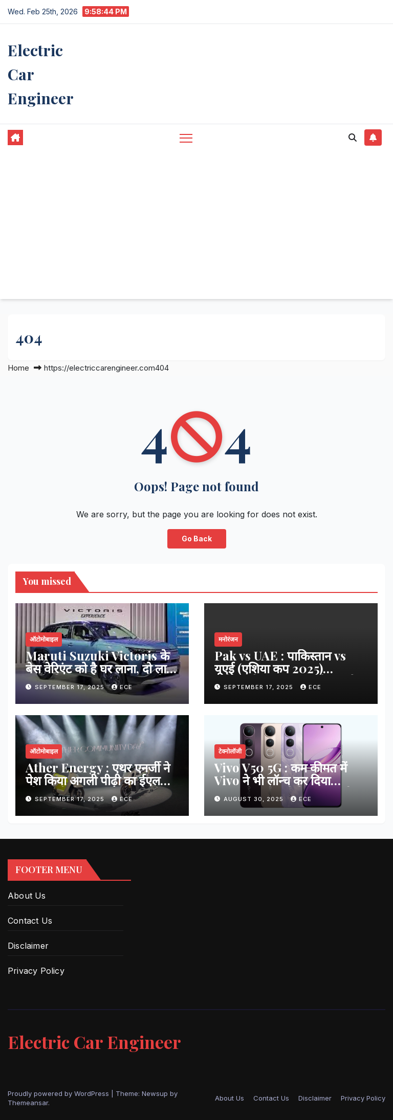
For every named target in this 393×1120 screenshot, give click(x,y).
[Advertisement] (196, 227)
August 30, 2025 (255, 799)
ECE (122, 687)
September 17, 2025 (70, 687)
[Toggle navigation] (186, 138)
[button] (352, 137)
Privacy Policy (36, 971)
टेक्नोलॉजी (230, 751)
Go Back (196, 538)
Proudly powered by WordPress (59, 1093)
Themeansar (28, 1103)
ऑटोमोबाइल (44, 639)
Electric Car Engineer (94, 1042)
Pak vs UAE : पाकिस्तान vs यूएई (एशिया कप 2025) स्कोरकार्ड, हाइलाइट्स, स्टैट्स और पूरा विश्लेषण (287, 674)
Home (18, 368)
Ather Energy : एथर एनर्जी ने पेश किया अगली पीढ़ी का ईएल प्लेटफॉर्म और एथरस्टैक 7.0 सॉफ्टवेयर (98, 786)
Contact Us (30, 921)
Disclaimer (28, 946)
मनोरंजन (228, 639)
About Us (27, 895)
